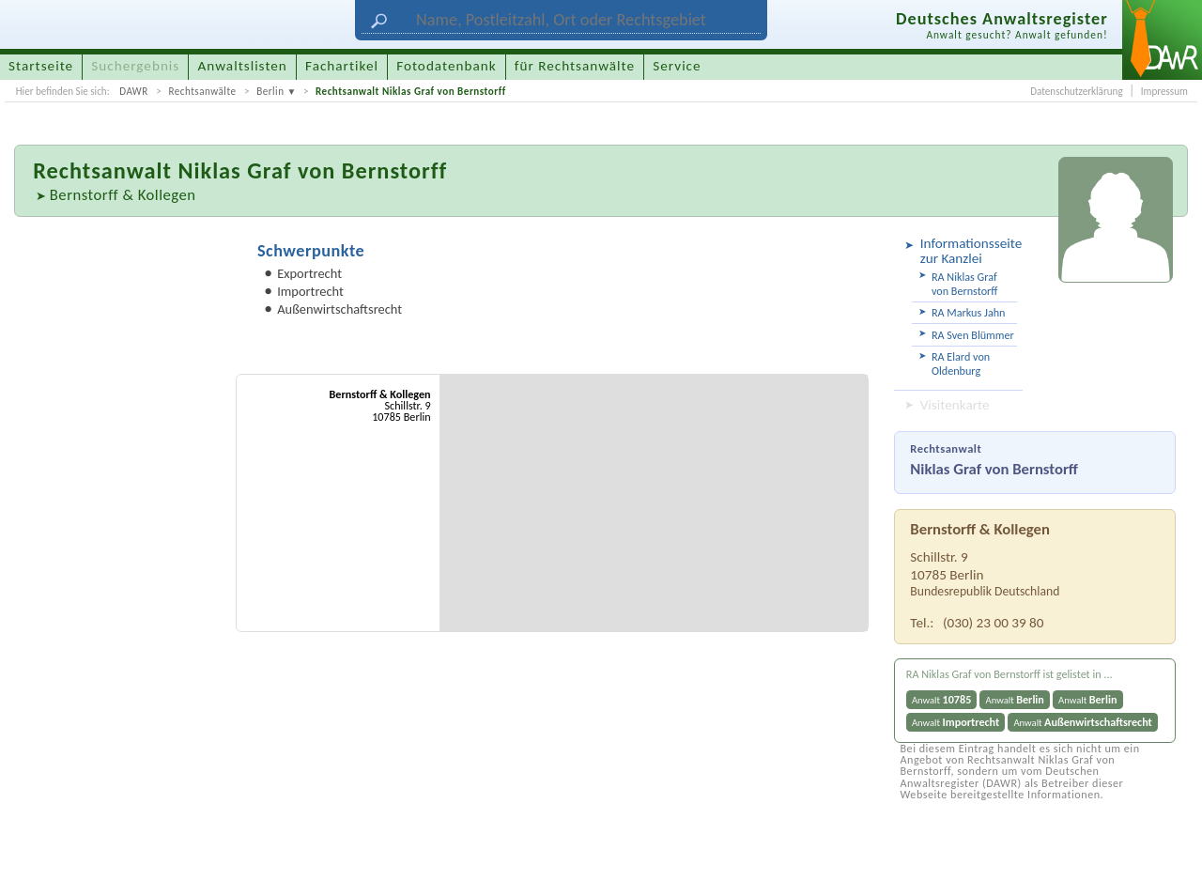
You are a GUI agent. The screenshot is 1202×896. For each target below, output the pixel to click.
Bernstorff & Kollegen (123, 194)
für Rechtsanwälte (575, 65)
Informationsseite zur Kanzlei (968, 251)
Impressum (1164, 91)
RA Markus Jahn (969, 312)
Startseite (40, 65)
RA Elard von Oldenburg (961, 363)
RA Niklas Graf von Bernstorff (965, 284)
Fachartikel (341, 65)
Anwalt (941, 699)
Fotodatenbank (446, 65)
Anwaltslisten (242, 65)
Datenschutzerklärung (1076, 91)
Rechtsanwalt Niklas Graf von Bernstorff (411, 91)
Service (677, 65)
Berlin (270, 91)
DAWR (133, 91)
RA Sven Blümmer (973, 335)
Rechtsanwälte (202, 91)
